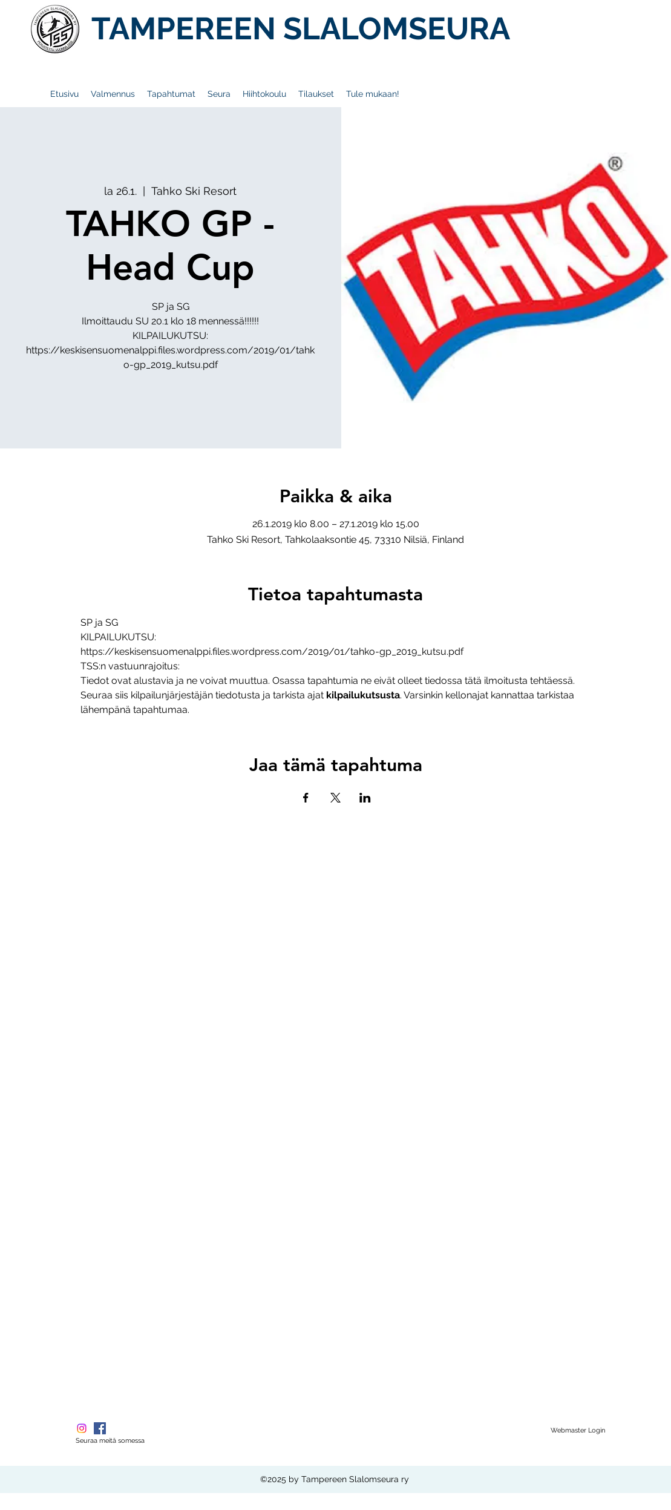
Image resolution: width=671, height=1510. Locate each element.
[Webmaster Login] (577, 1431)
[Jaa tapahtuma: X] (335, 798)
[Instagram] (82, 1428)
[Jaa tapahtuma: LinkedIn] (365, 798)
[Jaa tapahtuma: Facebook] (306, 798)
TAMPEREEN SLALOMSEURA (300, 28)
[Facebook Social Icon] (100, 1428)
